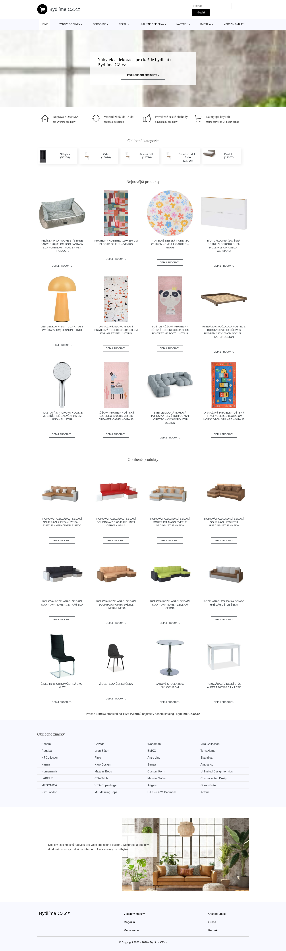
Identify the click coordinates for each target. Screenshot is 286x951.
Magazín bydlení (234, 24)
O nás (212, 921)
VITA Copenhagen (108, 784)
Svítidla (205, 24)
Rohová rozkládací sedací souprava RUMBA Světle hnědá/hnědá (116, 604)
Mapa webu (131, 929)
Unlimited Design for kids (221, 771)
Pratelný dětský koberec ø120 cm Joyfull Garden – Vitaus (170, 244)
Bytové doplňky (69, 24)
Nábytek (182, 24)
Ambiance (211, 764)
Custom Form (159, 771)
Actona (209, 791)
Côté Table (103, 778)
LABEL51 (48, 778)
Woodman (157, 744)
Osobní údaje (217, 913)
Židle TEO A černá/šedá (116, 683)
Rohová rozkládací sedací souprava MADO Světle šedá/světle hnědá (170, 522)
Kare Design (104, 764)
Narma (46, 764)
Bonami (47, 744)
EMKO (154, 750)
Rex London (49, 791)
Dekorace (99, 24)
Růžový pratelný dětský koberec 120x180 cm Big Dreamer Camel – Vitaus (116, 416)
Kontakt (213, 929)
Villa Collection (214, 744)
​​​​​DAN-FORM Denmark (164, 791)
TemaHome (212, 750)
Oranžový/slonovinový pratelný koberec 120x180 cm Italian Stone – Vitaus (116, 330)
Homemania (49, 771)
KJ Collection (50, 757)
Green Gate (212, 784)
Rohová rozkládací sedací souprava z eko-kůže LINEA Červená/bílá (116, 522)
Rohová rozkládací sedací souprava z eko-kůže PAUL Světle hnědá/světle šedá (62, 522)
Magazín (129, 921)
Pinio (99, 757)
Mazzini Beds (104, 771)
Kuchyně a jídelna (152, 24)
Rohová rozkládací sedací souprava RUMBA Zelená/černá (170, 604)
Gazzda (101, 744)
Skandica (211, 757)
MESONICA (49, 784)
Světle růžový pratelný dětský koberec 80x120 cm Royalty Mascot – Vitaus (170, 330)
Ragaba (47, 750)
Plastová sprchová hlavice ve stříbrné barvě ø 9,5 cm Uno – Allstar (62, 416)
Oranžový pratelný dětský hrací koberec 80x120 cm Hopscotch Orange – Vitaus (223, 416)
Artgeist (155, 784)
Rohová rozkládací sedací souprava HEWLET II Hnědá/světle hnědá (224, 522)
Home (44, 24)
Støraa (154, 764)
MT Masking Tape (107, 791)
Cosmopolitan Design (218, 778)
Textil (123, 24)
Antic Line (156, 757)
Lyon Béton (103, 750)
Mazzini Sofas (159, 778)
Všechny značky (134, 913)
